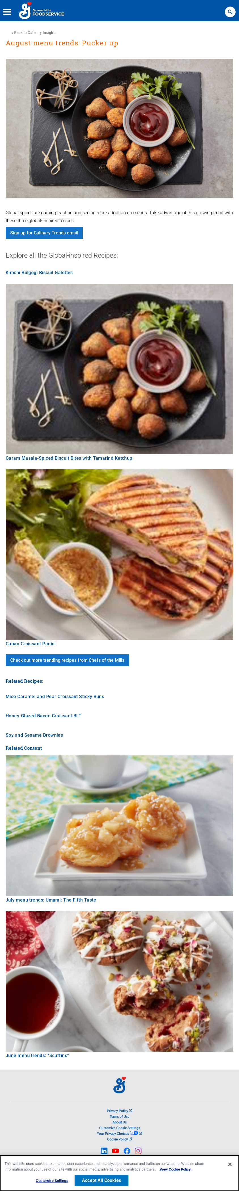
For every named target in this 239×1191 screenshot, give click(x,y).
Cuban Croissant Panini (31, 643)
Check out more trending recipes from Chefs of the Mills (67, 660)
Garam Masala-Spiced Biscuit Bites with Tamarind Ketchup (69, 458)
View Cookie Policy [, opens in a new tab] (175, 1169)
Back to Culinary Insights (35, 32)
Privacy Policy (119, 1111)
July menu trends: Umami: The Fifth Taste (51, 900)
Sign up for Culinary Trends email (44, 233)
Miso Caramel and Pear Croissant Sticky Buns (55, 696)
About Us (120, 1122)
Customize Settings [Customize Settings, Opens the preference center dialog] (52, 1181)
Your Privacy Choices (119, 1134)
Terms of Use (119, 1117)
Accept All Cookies (101, 1180)
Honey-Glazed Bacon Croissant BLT (43, 716)
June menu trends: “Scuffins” (37, 1055)
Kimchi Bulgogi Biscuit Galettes (39, 272)
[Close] (230, 1164)
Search (230, 9)
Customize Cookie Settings (119, 1128)
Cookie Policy (119, 1139)
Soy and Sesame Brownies (34, 735)
